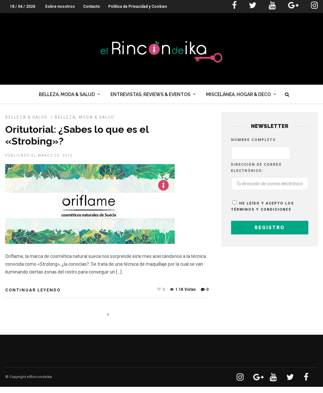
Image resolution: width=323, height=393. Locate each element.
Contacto (91, 6)
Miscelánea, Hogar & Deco (238, 95)
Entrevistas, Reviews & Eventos (150, 95)
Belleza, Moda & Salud (67, 95)
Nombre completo (253, 146)
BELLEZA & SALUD (26, 123)
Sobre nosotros (60, 6)
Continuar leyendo (33, 296)
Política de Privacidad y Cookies (137, 6)
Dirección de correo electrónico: (256, 174)
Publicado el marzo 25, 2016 (39, 161)
